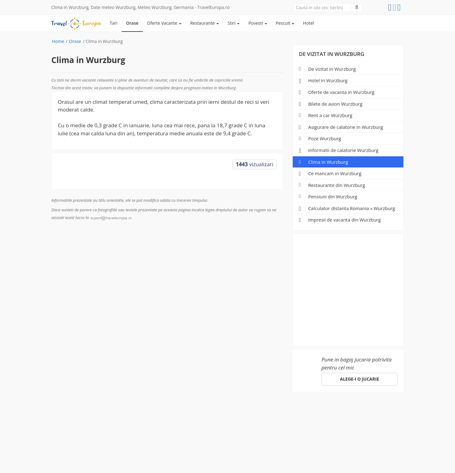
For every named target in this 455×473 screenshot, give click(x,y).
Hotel (308, 23)
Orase (132, 23)
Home (58, 41)
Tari (113, 23)
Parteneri (253, 411)
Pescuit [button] (285, 23)
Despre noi (223, 411)
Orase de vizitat (93, 411)
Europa (60, 411)
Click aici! (336, 434)
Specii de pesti (187, 411)
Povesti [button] (257, 23)
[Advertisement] (348, 287)
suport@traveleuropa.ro (249, 421)
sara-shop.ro (224, 460)
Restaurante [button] (204, 23)
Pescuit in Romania (141, 411)
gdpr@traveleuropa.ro (210, 454)
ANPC (296, 411)
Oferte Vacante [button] (164, 23)
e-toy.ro (256, 460)
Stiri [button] (234, 23)
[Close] (322, 7)
